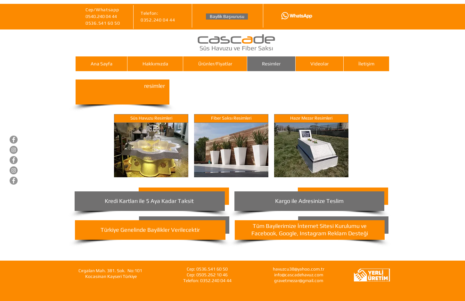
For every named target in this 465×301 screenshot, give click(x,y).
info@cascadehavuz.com (298, 274)
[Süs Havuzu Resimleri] (151, 118)
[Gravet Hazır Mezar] (14, 160)
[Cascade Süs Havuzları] (14, 140)
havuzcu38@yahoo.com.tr (298, 269)
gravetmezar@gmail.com (298, 280)
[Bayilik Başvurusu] (227, 16)
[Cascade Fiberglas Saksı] (14, 181)
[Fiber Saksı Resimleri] (231, 118)
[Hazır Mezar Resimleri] (311, 118)
